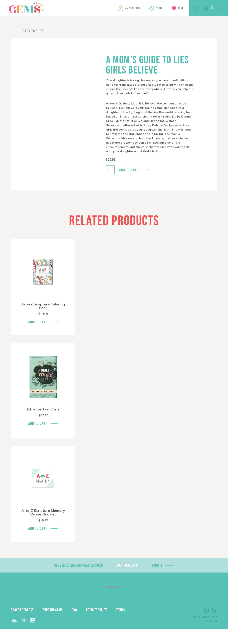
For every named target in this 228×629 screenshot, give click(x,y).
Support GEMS (53, 610)
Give (181, 8)
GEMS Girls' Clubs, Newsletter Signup (78, 565)
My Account (132, 8)
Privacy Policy (96, 610)
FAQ (74, 610)
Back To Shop (33, 31)
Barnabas (14, 620)
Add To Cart (37, 322)
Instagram (196, 8)
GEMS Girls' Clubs (26, 7)
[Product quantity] (110, 169)
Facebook (205, 8)
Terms (120, 610)
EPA (32, 620)
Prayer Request (22, 610)
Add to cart (128, 170)
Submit (157, 565)
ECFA (24, 620)
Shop (159, 8)
